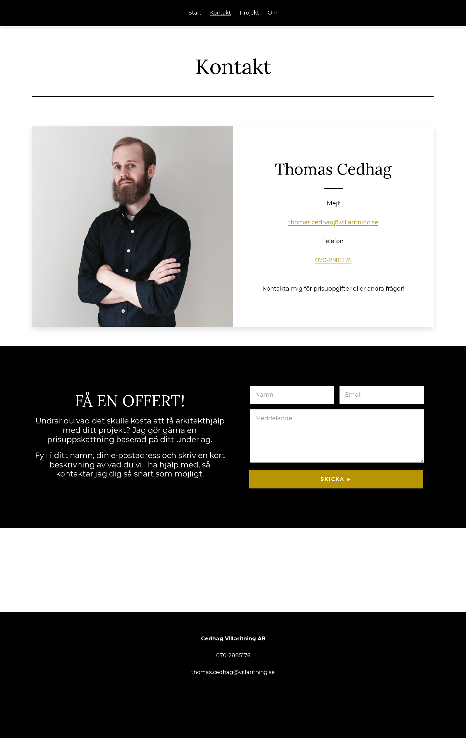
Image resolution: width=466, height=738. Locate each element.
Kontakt (220, 13)
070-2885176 (333, 260)
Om (272, 13)
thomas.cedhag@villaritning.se (333, 222)
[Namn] (292, 395)
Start (195, 13)
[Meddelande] (337, 436)
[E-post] (381, 395)
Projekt (249, 13)
